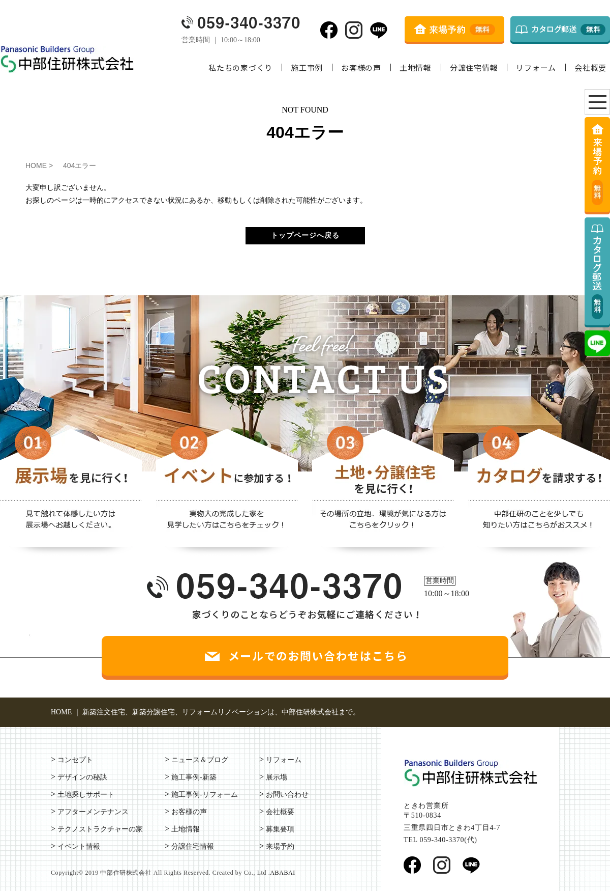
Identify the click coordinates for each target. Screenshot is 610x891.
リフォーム (536, 67)
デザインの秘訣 (82, 777)
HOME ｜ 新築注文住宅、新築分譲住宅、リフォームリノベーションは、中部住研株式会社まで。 (205, 712)
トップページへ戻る (305, 235)
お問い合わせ (287, 794)
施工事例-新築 (194, 777)
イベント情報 (78, 846)
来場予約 (280, 846)
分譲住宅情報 (474, 67)
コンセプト (75, 760)
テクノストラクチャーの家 (100, 829)
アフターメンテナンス (93, 812)
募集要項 (280, 829)
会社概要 (590, 67)
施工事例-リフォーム (204, 794)
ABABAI (282, 872)
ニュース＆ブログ (199, 760)
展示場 (276, 777)
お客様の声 (361, 67)
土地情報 (416, 67)
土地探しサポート (85, 794)
